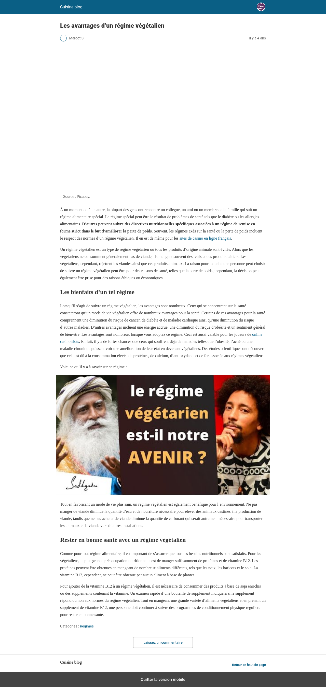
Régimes (87, 626)
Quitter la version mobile (163, 679)
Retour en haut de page (249, 665)
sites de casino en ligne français (205, 238)
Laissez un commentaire (163, 642)
